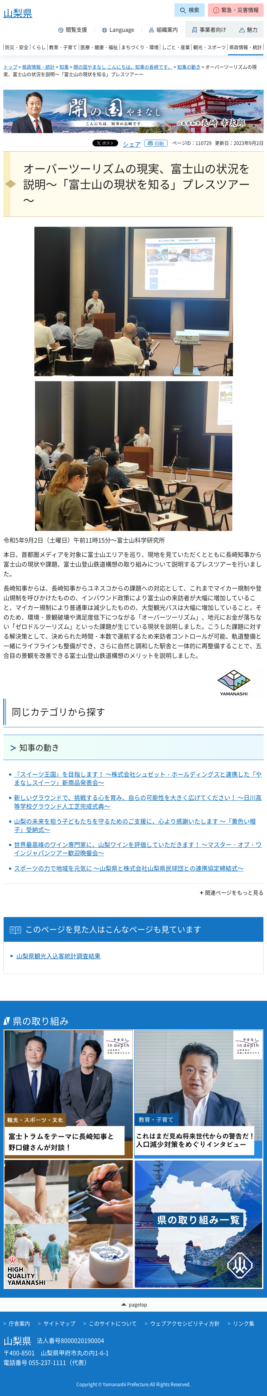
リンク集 (243, 1323)
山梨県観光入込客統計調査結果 (58, 956)
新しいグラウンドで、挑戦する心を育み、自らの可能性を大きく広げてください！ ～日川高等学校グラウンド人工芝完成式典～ (138, 801)
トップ (10, 66)
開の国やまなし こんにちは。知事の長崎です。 (123, 66)
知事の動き (189, 66)
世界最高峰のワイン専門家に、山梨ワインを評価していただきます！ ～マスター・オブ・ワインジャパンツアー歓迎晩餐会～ (138, 848)
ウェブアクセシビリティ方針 (185, 1323)
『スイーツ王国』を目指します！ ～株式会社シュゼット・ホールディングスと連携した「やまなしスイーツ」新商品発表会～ (138, 778)
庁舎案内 (19, 1323)
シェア (132, 144)
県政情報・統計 (38, 66)
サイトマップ (59, 1323)
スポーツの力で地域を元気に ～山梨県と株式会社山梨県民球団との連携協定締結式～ (129, 868)
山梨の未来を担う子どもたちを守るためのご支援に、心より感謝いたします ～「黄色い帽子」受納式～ (135, 825)
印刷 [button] (159, 143)
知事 (64, 66)
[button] (236, 10)
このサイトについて (113, 1323)
